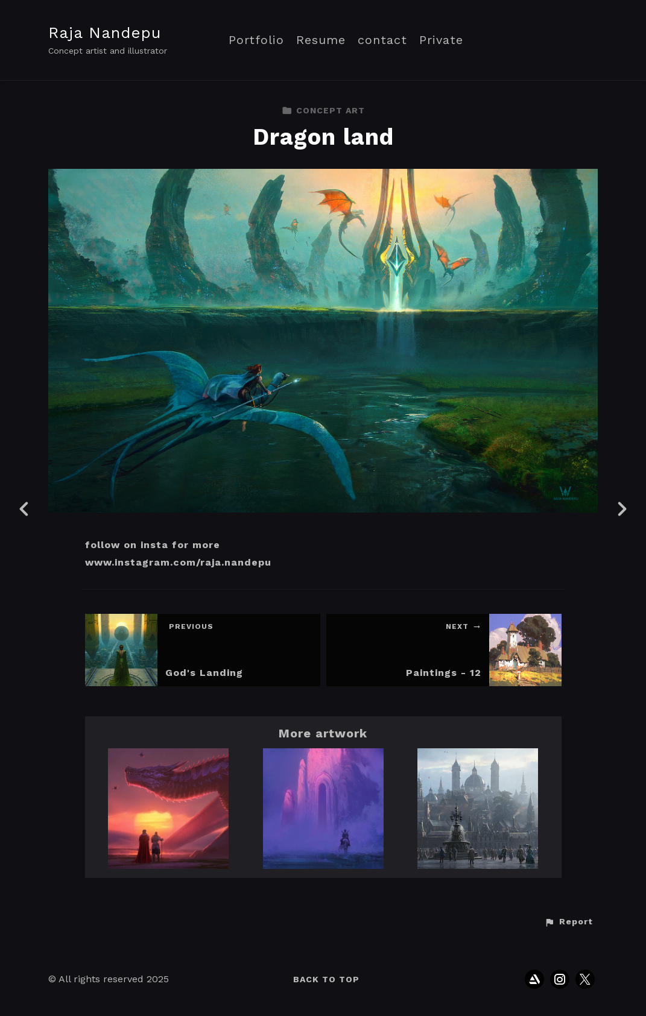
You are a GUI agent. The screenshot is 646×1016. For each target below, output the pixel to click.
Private (441, 40)
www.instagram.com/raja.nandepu (178, 562)
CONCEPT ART (323, 110)
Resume (321, 40)
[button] (568, 922)
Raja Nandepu (105, 33)
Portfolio (256, 40)
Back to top (326, 979)
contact (382, 40)
